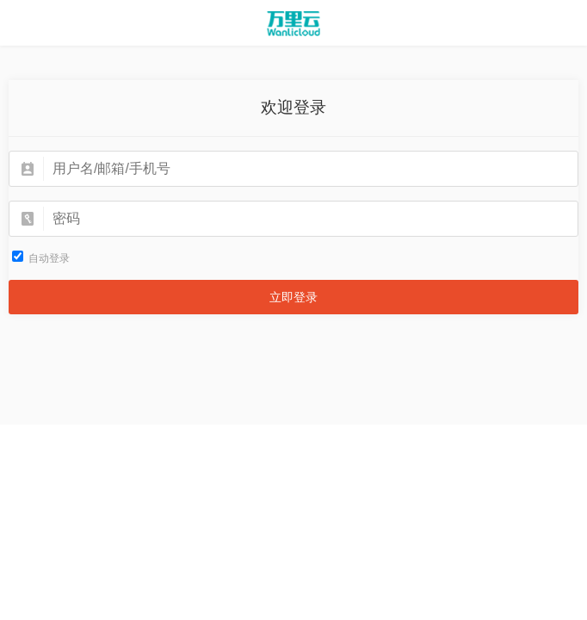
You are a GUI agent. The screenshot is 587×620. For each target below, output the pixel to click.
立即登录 (293, 297)
